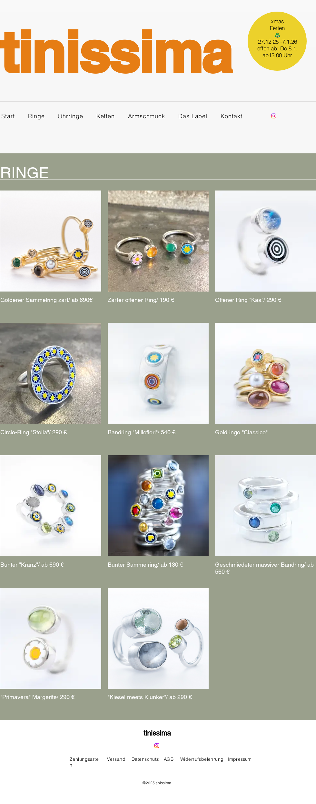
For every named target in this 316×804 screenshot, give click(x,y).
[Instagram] (274, 116)
